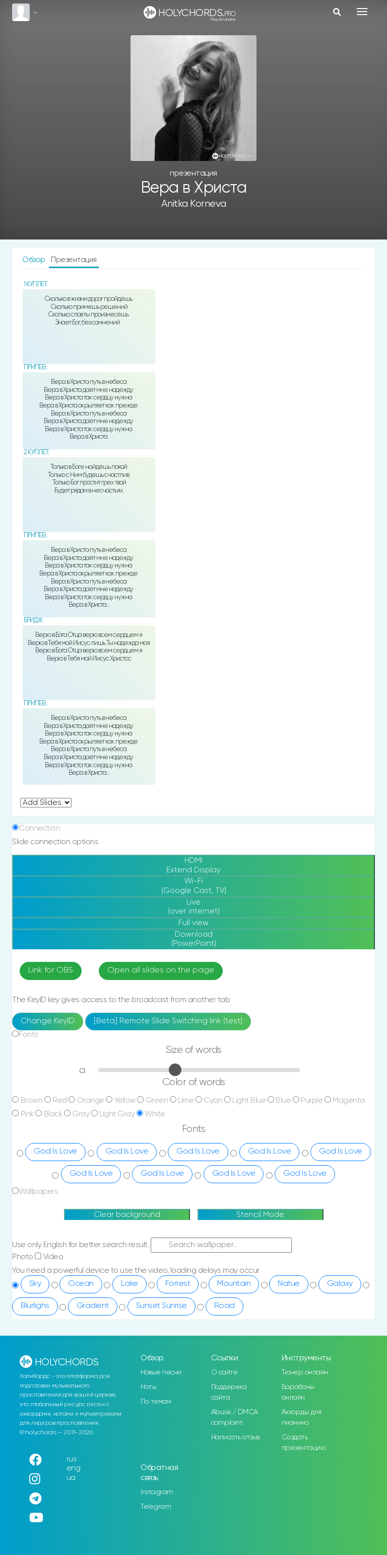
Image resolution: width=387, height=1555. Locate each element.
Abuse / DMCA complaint (234, 1417)
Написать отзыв (235, 1437)
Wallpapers (38, 1191)
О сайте (224, 1372)
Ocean (81, 1284)
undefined (46, 802)
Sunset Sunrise (161, 1306)
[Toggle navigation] (362, 11)
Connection (39, 828)
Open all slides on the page (160, 970)
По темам (156, 1401)
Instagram (157, 1492)
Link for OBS (50, 970)
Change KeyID (48, 1021)
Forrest (177, 1284)
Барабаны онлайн (298, 1392)
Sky (35, 1284)
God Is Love (55, 1152)
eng (74, 1468)
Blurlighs (35, 1306)
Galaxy (340, 1284)
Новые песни (161, 1372)
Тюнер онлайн (305, 1372)
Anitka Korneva (193, 204)
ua (71, 1478)
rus (72, 1459)
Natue (289, 1284)
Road (224, 1306)
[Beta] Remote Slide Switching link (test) (168, 1021)
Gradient (93, 1306)
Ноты (148, 1386)
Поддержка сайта (229, 1392)
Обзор (34, 260)
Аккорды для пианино (301, 1417)
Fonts (28, 1034)
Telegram (156, 1506)
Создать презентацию (304, 1442)
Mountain (233, 1284)
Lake (129, 1284)
